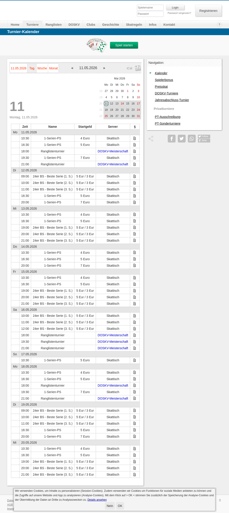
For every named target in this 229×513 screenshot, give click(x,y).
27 (106, 91)
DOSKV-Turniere (166, 93)
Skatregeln (134, 24)
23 (132, 109)
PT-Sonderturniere (167, 123)
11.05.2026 (18, 68)
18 (100, 91)
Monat (53, 68)
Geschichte (110, 24)
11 (106, 103)
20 (100, 103)
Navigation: (156, 62)
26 (111, 116)
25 (106, 116)
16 (132, 103)
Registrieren (208, 11)
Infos (152, 24)
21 (100, 109)
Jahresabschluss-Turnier (172, 100)
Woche (42, 68)
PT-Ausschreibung (167, 117)
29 (116, 91)
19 (100, 97)
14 (122, 103)
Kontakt (169, 24)
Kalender (161, 73)
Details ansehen (97, 499)
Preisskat (161, 86)
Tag (31, 68)
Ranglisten (54, 24)
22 (127, 109)
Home (15, 24)
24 (138, 109)
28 (111, 91)
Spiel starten (124, 45)
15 (127, 103)
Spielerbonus (164, 80)
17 (138, 103)
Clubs (91, 24)
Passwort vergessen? (179, 13)
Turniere (32, 24)
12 (111, 103)
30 (122, 91)
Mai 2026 (119, 78)
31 (138, 116)
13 (116, 103)
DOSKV (74, 24)
